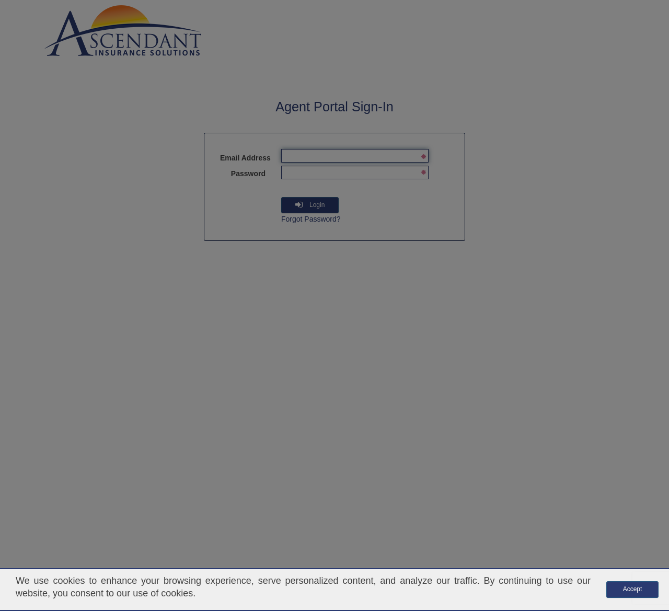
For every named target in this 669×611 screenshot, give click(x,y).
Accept (632, 589)
